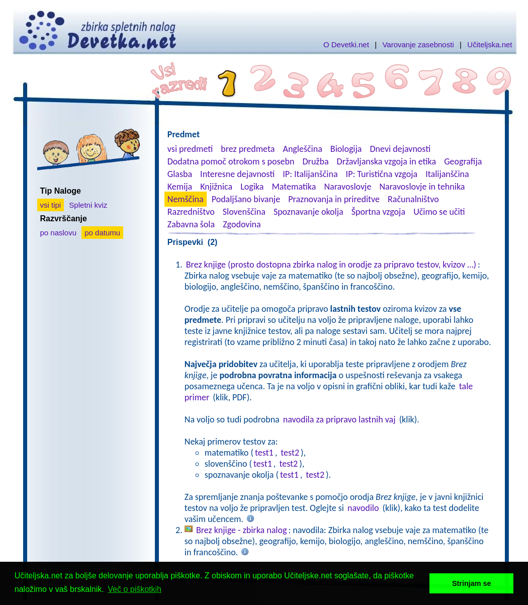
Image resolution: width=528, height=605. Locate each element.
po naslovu (58, 232)
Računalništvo (413, 199)
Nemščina (185, 199)
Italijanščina (447, 174)
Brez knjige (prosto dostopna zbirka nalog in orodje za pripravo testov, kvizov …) (331, 264)
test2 (290, 452)
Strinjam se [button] (471, 583)
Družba (316, 161)
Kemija (179, 186)
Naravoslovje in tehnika (422, 186)
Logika (251, 186)
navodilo (363, 507)
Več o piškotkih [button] (134, 589)
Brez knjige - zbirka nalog (241, 530)
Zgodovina (241, 224)
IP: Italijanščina (310, 174)
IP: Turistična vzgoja (382, 174)
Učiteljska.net (489, 44)
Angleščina (302, 148)
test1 (264, 452)
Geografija (463, 161)
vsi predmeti (190, 148)
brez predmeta (248, 148)
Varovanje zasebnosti (418, 44)
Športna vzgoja (378, 211)
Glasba (179, 174)
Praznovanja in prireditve (334, 199)
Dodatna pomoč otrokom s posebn (231, 161)
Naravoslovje (347, 186)
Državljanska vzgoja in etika (386, 161)
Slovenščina (244, 211)
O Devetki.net (346, 44)
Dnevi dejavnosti (400, 148)
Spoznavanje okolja (308, 211)
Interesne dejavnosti (237, 174)
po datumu (102, 232)
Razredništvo (191, 211)
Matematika (294, 186)
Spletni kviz (88, 205)
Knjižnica (216, 186)
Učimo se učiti (439, 211)
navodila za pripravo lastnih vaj (339, 419)
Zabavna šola (191, 224)
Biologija (346, 148)
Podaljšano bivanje (246, 199)
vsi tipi (50, 205)
